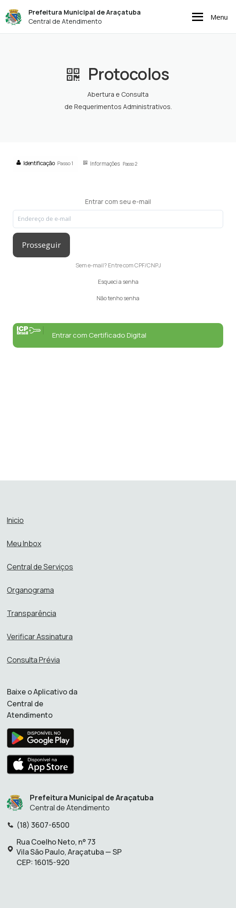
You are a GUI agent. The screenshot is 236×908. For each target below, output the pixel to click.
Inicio (15, 520)
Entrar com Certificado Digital (81, 333)
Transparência (31, 613)
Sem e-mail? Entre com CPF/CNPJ (118, 265)
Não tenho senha (118, 298)
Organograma (30, 590)
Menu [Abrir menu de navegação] (208, 17)
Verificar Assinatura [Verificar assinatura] (40, 636)
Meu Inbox (24, 543)
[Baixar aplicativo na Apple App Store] (41, 767)
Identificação (44, 163)
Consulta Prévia (33, 660)
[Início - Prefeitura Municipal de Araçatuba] (13, 16)
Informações (110, 163)
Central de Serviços (40, 567)
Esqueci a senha (118, 282)
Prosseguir (41, 245)
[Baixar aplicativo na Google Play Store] (40, 741)
